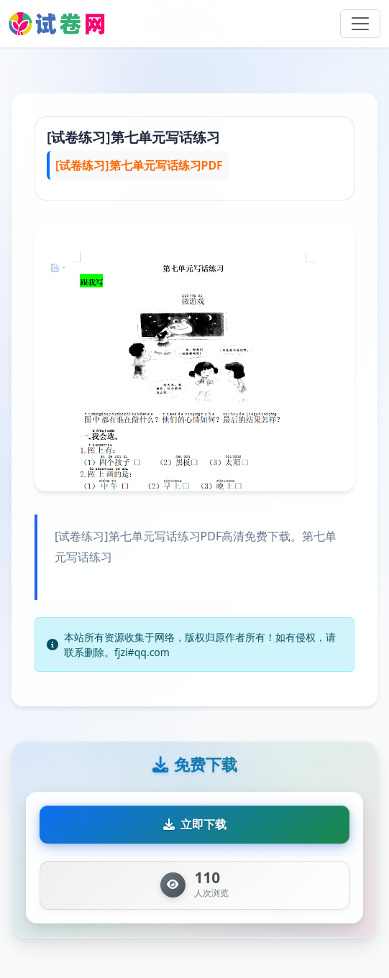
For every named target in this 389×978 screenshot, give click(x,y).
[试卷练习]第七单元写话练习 (133, 137)
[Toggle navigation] (360, 23)
